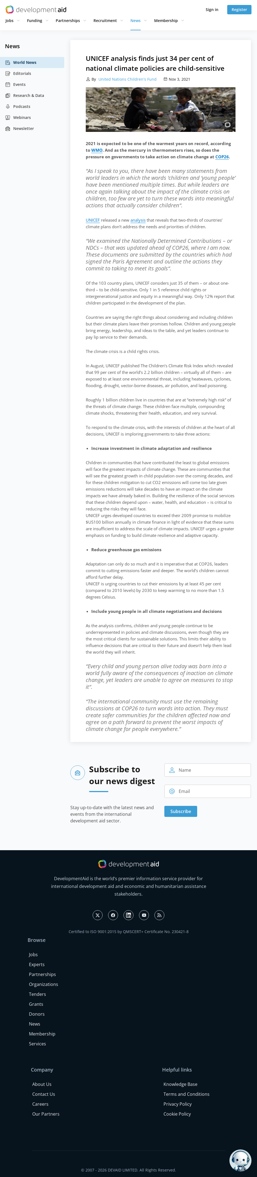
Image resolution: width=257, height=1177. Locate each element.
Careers (40, 1104)
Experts (37, 964)
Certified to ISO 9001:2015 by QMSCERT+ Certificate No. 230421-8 (129, 931)
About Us (42, 1084)
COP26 (222, 156)
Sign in (212, 9)
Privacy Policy (178, 1104)
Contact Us (43, 1094)
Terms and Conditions (187, 1094)
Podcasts (17, 106)
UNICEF (93, 220)
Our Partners (46, 1114)
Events (15, 84)
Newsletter (19, 128)
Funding (34, 20)
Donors (37, 1014)
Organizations (43, 984)
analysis (138, 220)
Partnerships (68, 20)
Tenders (37, 994)
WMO (97, 150)
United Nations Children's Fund (127, 79)
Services (37, 1044)
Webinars (18, 117)
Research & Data (24, 95)
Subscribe (180, 811)
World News (20, 62)
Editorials (18, 73)
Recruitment (105, 20)
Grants (36, 1004)
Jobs (10, 20)
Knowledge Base (180, 1084)
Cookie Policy (177, 1114)
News (135, 20)
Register (239, 9)
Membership (166, 20)
